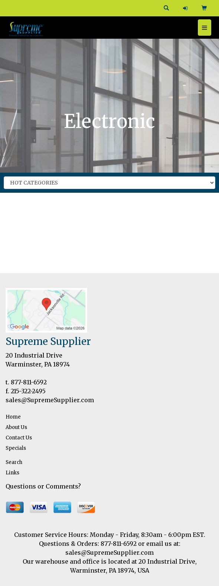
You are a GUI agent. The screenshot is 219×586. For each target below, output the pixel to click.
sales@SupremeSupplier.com (50, 400)
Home (13, 417)
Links (12, 473)
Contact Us (19, 438)
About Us (16, 427)
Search (14, 462)
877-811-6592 (29, 382)
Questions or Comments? (43, 486)
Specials (16, 448)
